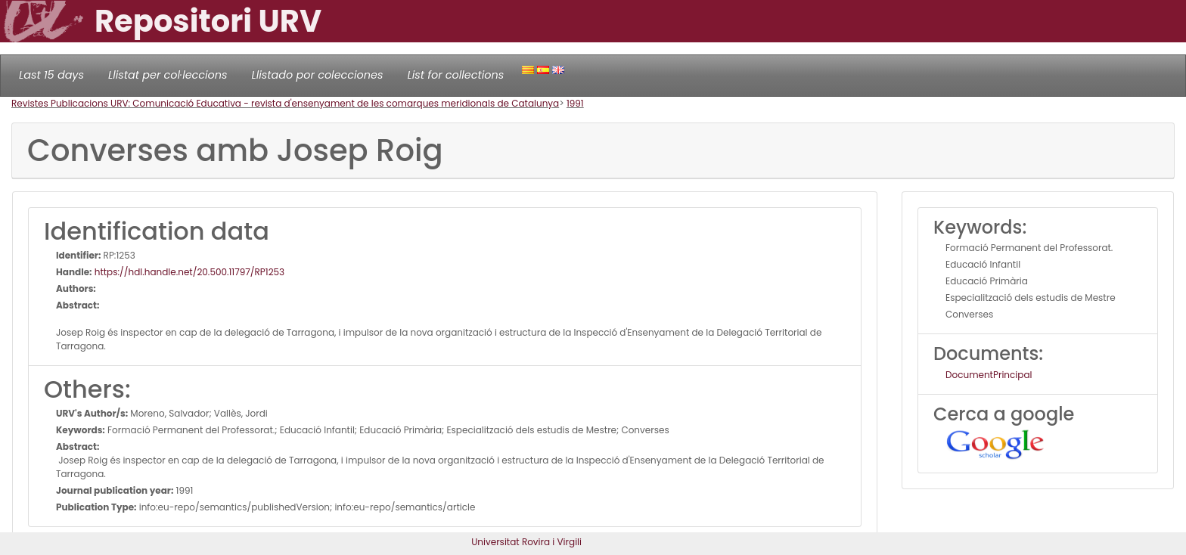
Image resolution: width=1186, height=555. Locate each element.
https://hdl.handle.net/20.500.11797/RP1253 (188, 271)
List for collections (455, 74)
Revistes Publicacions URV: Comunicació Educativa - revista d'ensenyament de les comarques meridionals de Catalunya (285, 103)
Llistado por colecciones (317, 74)
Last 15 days (51, 74)
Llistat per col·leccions (168, 74)
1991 (575, 103)
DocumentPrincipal (988, 374)
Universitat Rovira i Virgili (526, 541)
